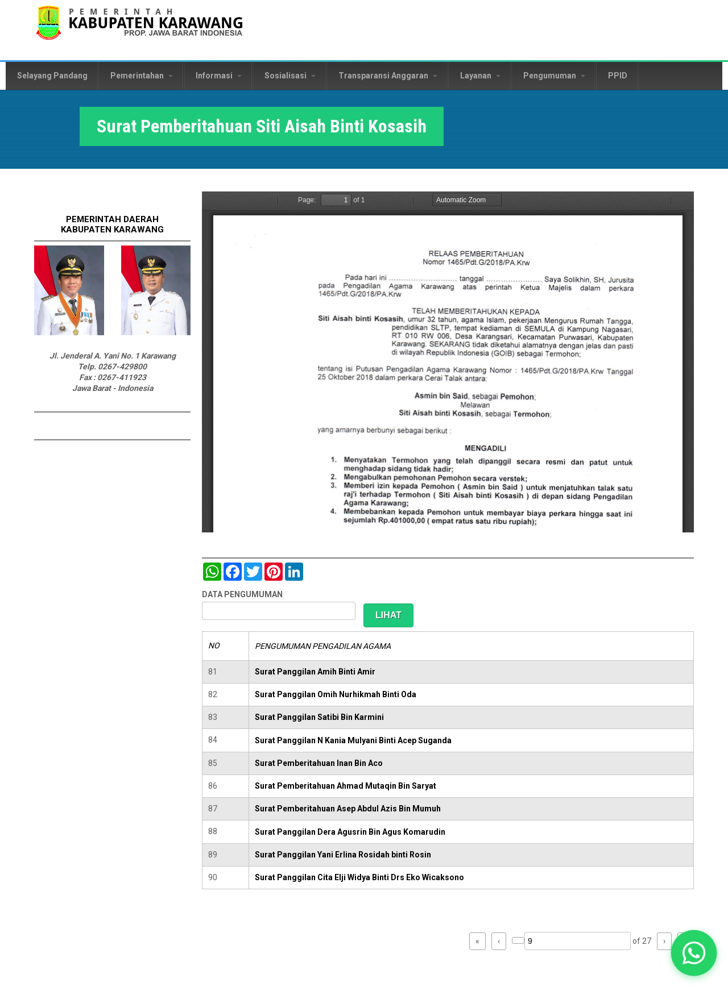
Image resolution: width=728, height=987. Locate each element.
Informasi (219, 75)
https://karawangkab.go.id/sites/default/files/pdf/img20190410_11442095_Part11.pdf (448, 361)
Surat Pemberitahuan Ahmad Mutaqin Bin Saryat (345, 785)
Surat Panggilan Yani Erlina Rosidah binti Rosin (343, 854)
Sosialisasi (290, 75)
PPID (617, 75)
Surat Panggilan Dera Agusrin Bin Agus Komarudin (350, 831)
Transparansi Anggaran (387, 75)
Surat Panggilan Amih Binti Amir (315, 671)
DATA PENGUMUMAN (242, 594)
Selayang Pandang (52, 75)
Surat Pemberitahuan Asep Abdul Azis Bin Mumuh (348, 808)
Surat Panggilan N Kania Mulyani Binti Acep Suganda (353, 740)
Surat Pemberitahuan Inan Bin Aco (319, 763)
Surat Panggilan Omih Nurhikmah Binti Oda (335, 694)
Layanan (480, 75)
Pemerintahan (141, 75)
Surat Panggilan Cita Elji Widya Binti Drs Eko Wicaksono (359, 877)
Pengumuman (554, 75)
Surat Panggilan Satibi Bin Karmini (319, 717)
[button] (694, 953)
